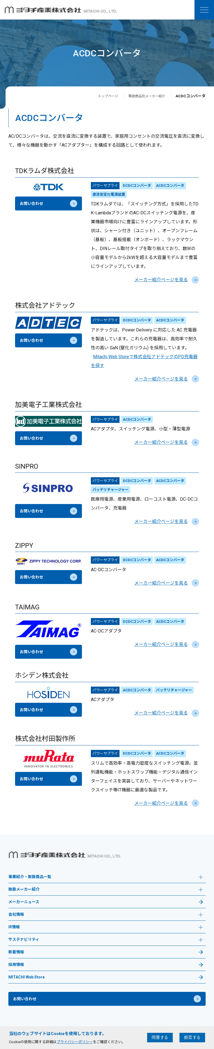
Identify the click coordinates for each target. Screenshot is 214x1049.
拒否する (192, 1037)
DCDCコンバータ (137, 185)
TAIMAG (27, 607)
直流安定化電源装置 (109, 194)
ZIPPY (24, 545)
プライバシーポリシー (75, 1042)
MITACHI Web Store (26, 977)
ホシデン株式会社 (42, 675)
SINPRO (26, 466)
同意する (160, 1037)
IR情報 (105, 927)
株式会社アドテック (45, 305)
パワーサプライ (105, 185)
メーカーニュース (23, 902)
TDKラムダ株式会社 (44, 171)
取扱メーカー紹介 (105, 890)
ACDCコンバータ (170, 185)
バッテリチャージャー (110, 490)
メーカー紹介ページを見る (166, 279)
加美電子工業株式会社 (48, 405)
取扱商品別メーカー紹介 (143, 96)
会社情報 (105, 915)
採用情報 (16, 965)
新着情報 (16, 952)
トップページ (100, 96)
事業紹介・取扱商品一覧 (105, 877)
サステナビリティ (105, 940)
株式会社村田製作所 (45, 739)
